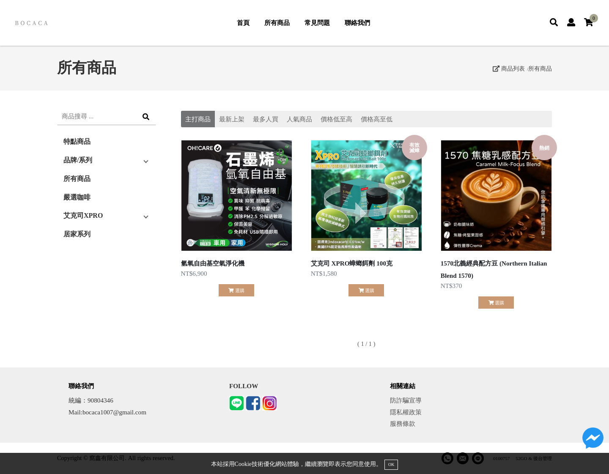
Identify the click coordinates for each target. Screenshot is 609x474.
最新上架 (231, 119)
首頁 (243, 22)
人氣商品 (299, 119)
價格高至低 (376, 119)
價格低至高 (336, 119)
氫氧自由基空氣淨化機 (212, 263)
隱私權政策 (406, 412)
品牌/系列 (77, 160)
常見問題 (317, 22)
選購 (236, 290)
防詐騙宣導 (406, 400)
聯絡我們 (357, 22)
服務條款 (402, 423)
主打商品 (198, 119)
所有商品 (277, 22)
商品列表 (509, 68)
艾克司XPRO (83, 215)
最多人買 (265, 119)
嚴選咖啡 (77, 197)
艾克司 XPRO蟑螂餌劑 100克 (351, 263)
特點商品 (77, 141)
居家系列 (77, 234)
